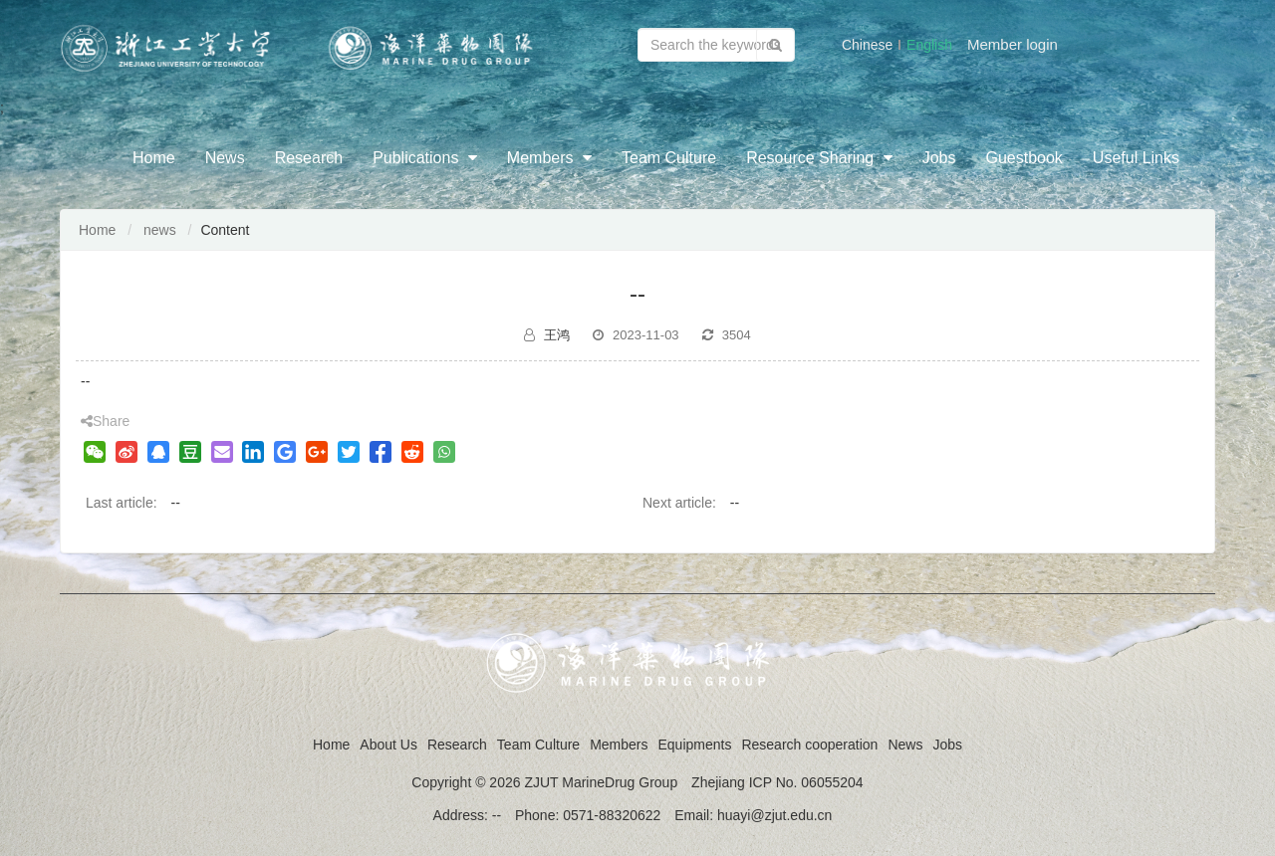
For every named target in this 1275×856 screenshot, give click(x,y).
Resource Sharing (819, 157)
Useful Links (1136, 157)
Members (549, 157)
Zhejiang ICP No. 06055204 (777, 782)
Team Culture (669, 157)
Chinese (867, 45)
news (159, 230)
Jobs (939, 157)
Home (153, 157)
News (225, 157)
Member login (1012, 44)
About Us (388, 744)
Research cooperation (809, 744)
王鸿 (557, 334)
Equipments (694, 744)
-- (174, 503)
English (929, 45)
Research (309, 157)
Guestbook (1023, 157)
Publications (425, 157)
